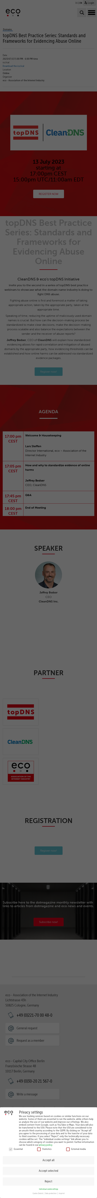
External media (76, 1148)
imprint (62, 1193)
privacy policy (45, 1144)
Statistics (44, 1148)
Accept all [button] (48, 1159)
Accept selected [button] (48, 1170)
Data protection (51, 1193)
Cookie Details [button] (38, 1193)
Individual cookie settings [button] (48, 1188)
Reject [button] (48, 1180)
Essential (16, 1148)
